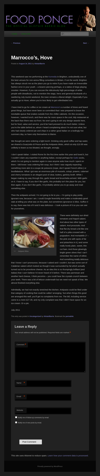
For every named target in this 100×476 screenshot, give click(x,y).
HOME (14, 34)
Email (21, 397)
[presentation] (36, 431)
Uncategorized (35, 316)
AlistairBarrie (39, 64)
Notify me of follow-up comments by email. (33, 418)
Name (21, 383)
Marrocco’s (56, 107)
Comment (21, 345)
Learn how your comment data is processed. (68, 455)
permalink (70, 316)
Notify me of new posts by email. (30, 423)
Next (86, 43)
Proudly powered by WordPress (50, 466)
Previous (15, 43)
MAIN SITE (26, 34)
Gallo (75, 158)
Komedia (53, 76)
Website (20, 410)
